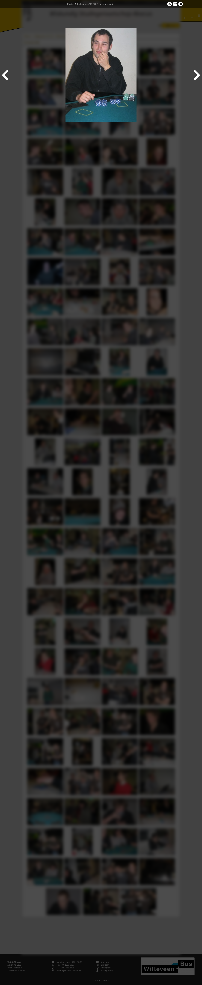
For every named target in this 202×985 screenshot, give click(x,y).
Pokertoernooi (106, 4)
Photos (70, 4)
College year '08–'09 (86, 4)
